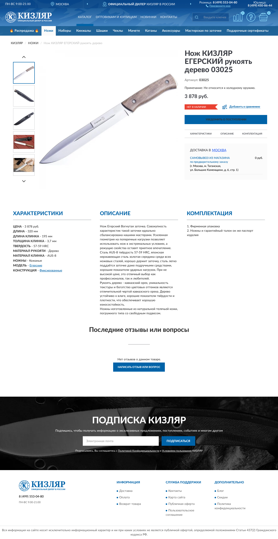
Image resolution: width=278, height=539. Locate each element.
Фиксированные (51, 270)
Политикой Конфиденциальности (138, 450)
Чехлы (118, 30)
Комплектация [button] (252, 134)
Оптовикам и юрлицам (116, 17)
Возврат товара (130, 504)
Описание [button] (227, 134)
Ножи (48, 30)
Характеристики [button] (201, 134)
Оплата (124, 497)
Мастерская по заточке (203, 30)
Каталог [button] (85, 17)
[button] (218, 5)
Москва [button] (219, 150)
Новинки (148, 17)
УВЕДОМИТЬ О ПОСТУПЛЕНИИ (226, 119)
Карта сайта (176, 497)
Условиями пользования (177, 450)
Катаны (151, 30)
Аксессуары (171, 30)
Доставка (125, 490)
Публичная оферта (181, 504)
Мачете (134, 30)
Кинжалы (83, 30)
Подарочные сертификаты (247, 30)
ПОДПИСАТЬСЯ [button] (178, 441)
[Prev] (24, 57)
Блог (220, 490)
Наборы (64, 30)
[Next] (24, 181)
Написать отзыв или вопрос (139, 367)
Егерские (36, 265)
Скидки (222, 497)
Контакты (168, 17)
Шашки (102, 30)
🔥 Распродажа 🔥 (24, 30)
